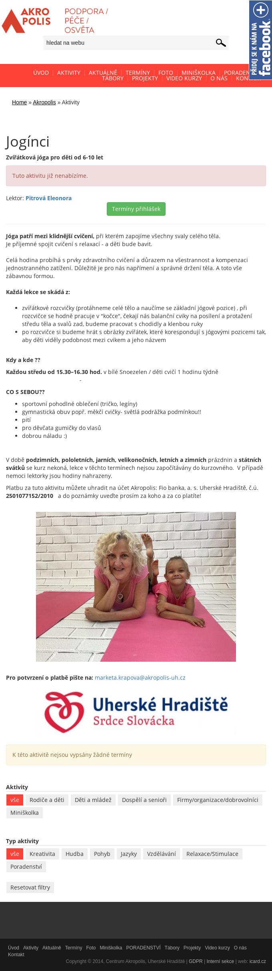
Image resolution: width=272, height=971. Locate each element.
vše (14, 800)
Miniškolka (24, 812)
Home (19, 102)
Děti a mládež (93, 800)
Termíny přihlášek (136, 209)
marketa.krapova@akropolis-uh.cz (140, 677)
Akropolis (44, 102)
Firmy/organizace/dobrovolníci (217, 800)
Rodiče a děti (47, 800)
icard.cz (258, 961)
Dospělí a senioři (144, 800)
